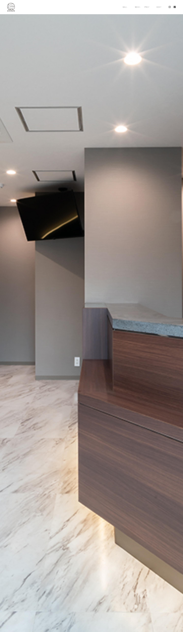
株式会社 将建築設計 (11, 7)
